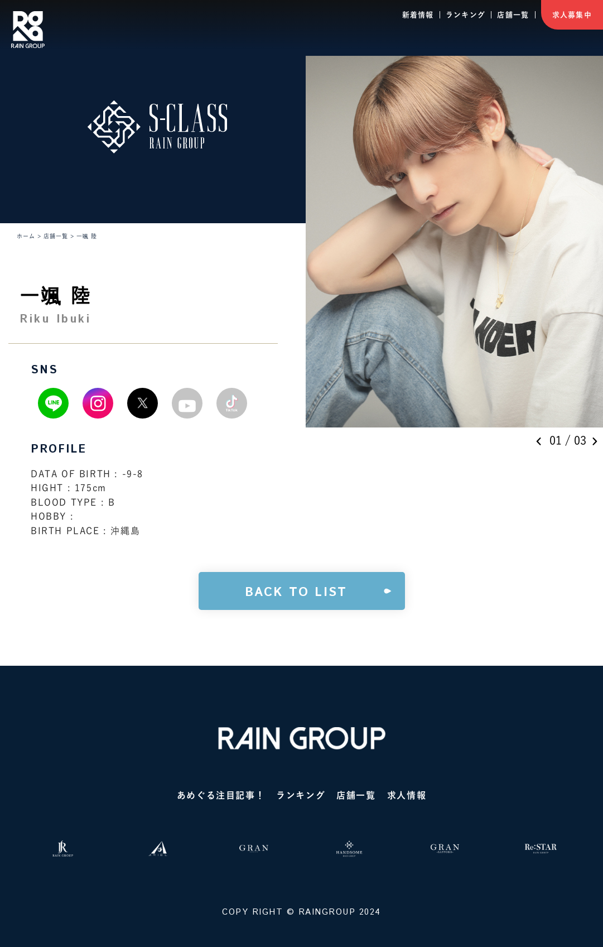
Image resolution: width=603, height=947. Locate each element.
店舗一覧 (513, 14)
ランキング (466, 14)
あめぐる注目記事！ (221, 795)
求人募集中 (572, 14)
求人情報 (406, 795)
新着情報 (418, 14)
